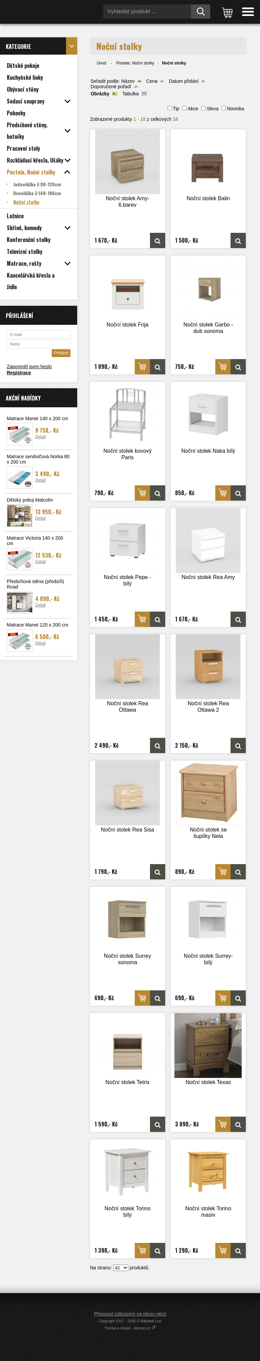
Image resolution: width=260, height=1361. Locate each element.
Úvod (101, 63)
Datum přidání (184, 81)
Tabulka (131, 93)
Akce (193, 108)
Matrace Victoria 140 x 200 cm (35, 540)
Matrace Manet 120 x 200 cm (37, 625)
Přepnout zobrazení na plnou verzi (130, 1314)
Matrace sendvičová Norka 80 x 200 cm (38, 459)
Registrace (19, 372)
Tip (176, 108)
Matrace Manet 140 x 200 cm (37, 418)
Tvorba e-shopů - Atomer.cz (129, 1328)
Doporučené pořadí (111, 86)
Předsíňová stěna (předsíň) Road (35, 584)
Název (128, 81)
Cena (151, 81)
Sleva (212, 108)
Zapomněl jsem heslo (29, 366)
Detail (40, 436)
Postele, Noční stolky (135, 63)
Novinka (235, 108)
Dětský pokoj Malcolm (30, 500)
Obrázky (100, 93)
